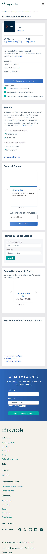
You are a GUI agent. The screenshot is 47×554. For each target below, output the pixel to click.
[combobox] (23, 64)
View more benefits (12, 157)
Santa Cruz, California (14, 356)
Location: (7, 61)
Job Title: (11, 390)
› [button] (40, 188)
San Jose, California (13, 361)
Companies (16, 12)
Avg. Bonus (30, 42)
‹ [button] (7, 188)
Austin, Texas (11, 359)
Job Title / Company (14, 242)
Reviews (20, 31)
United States (6, 12)
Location (9, 250)
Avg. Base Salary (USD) (13, 42)
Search (10, 258)
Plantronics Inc (27, 12)
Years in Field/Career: (12, 71)
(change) (17, 68)
